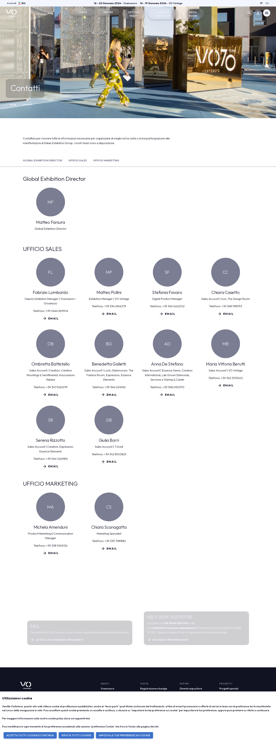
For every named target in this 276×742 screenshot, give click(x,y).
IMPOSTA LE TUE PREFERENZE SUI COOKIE (124, 735)
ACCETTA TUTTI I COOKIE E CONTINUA (30, 735)
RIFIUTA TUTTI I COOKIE (76, 735)
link (88, 718)
